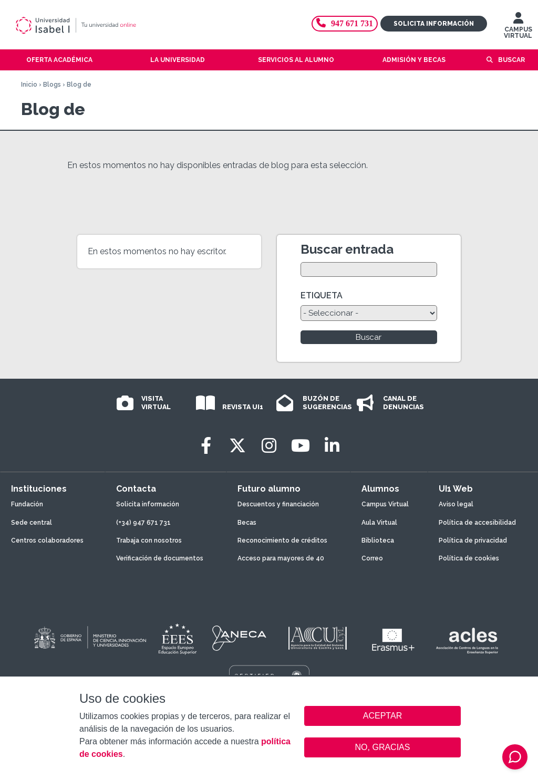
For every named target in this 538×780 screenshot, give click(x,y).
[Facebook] (206, 445)
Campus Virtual (385, 504)
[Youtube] (300, 445)
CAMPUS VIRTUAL (518, 27)
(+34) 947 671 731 (143, 522)
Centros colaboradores (47, 540)
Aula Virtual (379, 522)
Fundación (27, 504)
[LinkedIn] (332, 445)
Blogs (52, 84)
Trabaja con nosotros (149, 540)
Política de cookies (469, 558)
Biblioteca (377, 540)
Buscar (511, 60)
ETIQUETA (322, 295)
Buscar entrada (347, 249)
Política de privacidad (473, 540)
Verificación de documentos (159, 558)
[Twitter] (237, 445)
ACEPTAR (382, 715)
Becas (246, 522)
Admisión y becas (414, 60)
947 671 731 (344, 23)
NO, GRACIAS (382, 747)
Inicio (29, 84)
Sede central (31, 522)
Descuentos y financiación (278, 504)
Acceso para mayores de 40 (280, 558)
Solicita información (434, 23)
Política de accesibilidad (477, 522)
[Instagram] (269, 445)
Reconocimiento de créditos (282, 540)
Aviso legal (456, 504)
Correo (372, 558)
